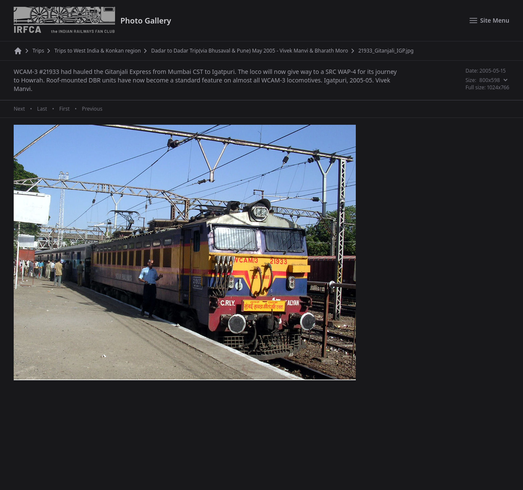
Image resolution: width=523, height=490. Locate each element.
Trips (38, 50)
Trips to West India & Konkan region (97, 50)
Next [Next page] (19, 109)
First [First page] (64, 109)
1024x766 (498, 87)
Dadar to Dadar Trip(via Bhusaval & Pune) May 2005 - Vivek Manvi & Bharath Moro (249, 50)
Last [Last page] (42, 109)
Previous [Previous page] (92, 109)
